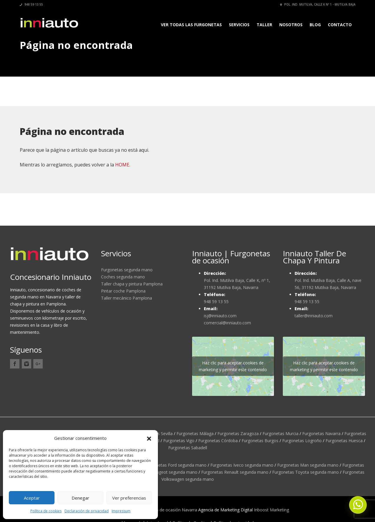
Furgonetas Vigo (178, 440)
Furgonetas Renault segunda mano (234, 472)
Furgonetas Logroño (302, 440)
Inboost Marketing (271, 510)
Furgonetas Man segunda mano (307, 465)
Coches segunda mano (123, 277)
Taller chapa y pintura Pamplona (132, 284)
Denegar (80, 498)
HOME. (122, 164)
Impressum (121, 510)
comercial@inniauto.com (227, 323)
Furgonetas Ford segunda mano (176, 465)
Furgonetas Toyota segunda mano (305, 472)
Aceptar (32, 498)
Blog (315, 24)
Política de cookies (46, 510)
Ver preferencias (129, 498)
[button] (149, 438)
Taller (264, 24)
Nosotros (291, 24)
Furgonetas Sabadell (187, 447)
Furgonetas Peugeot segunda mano (162, 472)
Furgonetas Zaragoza (238, 433)
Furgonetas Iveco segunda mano (241, 465)
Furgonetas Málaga (195, 433)
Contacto (340, 24)
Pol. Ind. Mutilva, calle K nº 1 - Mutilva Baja (318, 4)
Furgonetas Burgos (260, 440)
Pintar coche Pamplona (123, 291)
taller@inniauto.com (314, 315)
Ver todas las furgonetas (191, 24)
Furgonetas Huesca (344, 440)
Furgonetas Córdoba (218, 440)
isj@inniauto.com (220, 315)
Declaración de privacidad (87, 510)
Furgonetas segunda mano (127, 269)
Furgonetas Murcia (280, 433)
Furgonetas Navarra (321, 433)
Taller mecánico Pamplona (126, 298)
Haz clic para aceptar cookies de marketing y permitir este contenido (233, 366)
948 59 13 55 (31, 4)
